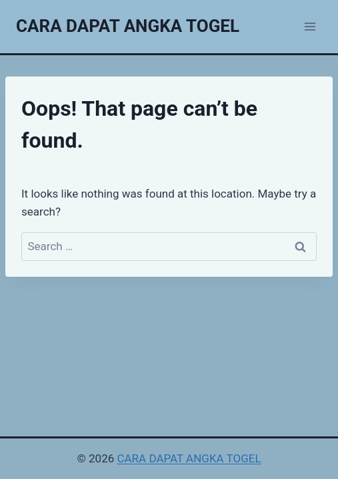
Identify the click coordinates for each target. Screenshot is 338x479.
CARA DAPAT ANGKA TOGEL (189, 458)
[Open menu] (309, 26)
